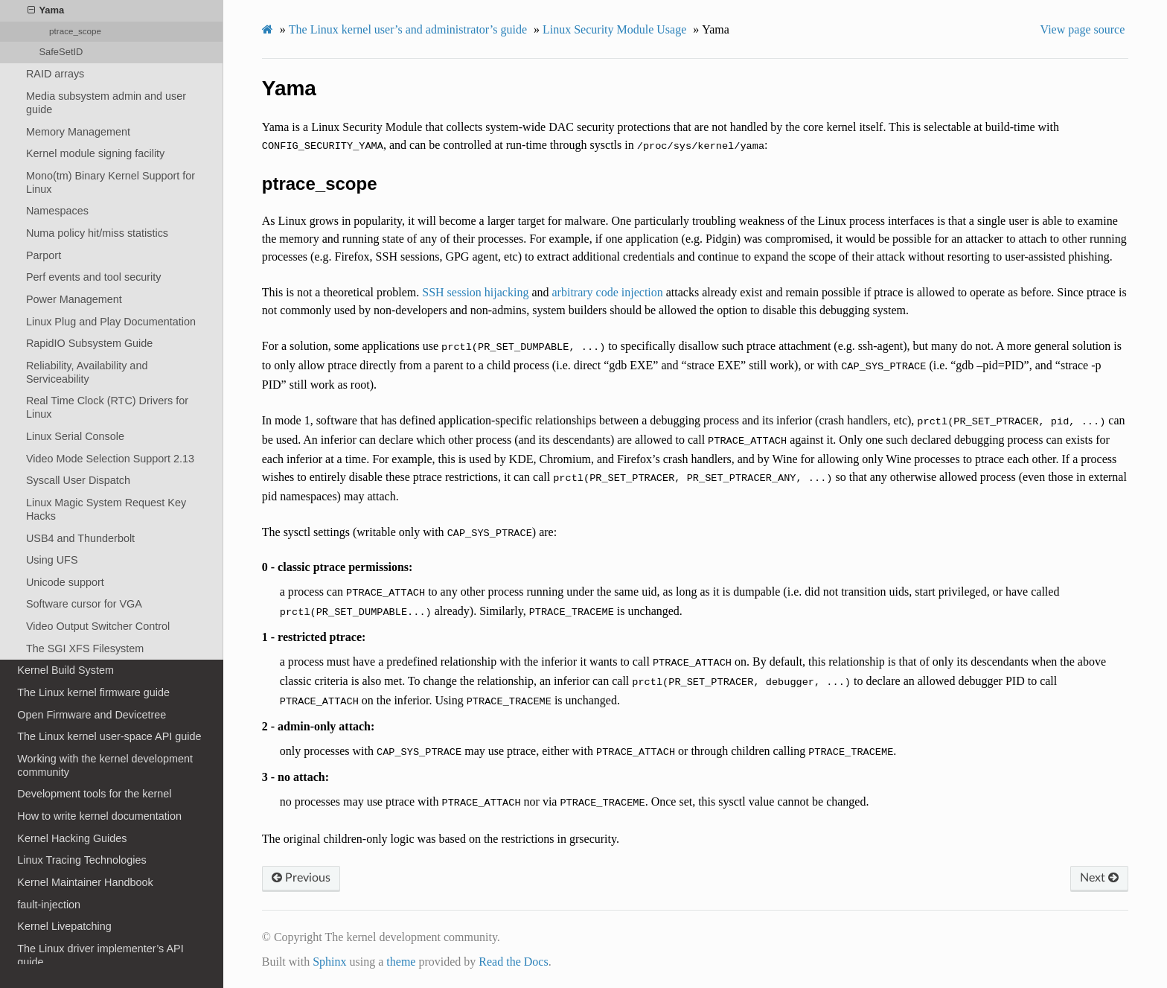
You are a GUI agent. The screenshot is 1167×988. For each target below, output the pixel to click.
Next (1099, 878)
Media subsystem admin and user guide (106, 102)
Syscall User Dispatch (78, 480)
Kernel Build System (65, 670)
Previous (301, 878)
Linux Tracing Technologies (81, 860)
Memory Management (78, 132)
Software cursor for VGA (84, 604)
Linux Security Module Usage (614, 29)
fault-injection (48, 905)
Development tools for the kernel (94, 794)
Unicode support (65, 582)
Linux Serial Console (75, 436)
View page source (1082, 29)
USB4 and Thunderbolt (80, 538)
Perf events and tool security (94, 277)
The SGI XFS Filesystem (85, 648)
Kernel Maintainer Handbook (85, 882)
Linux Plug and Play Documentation (111, 322)
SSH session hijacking (475, 292)
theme (400, 961)
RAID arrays (55, 74)
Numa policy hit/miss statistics (97, 233)
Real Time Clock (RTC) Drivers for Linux (107, 407)
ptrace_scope (75, 31)
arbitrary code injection (607, 292)
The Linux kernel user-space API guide (109, 736)
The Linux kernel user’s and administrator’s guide (408, 29)
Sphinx (329, 961)
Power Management (74, 299)
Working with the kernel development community (105, 765)
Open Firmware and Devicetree (91, 715)
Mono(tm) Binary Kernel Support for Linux (110, 182)
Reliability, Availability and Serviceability (86, 372)
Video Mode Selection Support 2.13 (110, 459)
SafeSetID (61, 51)
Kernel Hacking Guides (72, 838)
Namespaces (57, 211)
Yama (46, 10)
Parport (43, 255)
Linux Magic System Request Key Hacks (106, 509)
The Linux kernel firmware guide (93, 692)
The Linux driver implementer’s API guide (100, 955)
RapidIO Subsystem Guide (89, 343)
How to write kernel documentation (99, 816)
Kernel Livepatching (64, 926)
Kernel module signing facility (95, 153)
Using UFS (52, 560)
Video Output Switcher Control (98, 626)
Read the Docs (513, 961)
